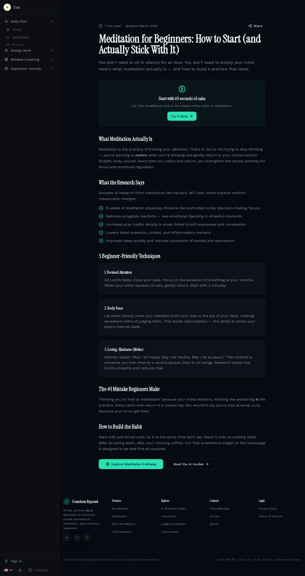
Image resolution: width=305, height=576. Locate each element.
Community (168, 516)
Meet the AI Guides (191, 464)
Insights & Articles (173, 524)
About (214, 524)
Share (255, 26)
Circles (214, 516)
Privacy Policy (268, 508)
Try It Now (182, 116)
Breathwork (120, 508)
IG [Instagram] (67, 537)
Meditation (119, 516)
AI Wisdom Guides (173, 508)
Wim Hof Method (123, 524)
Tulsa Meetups (220, 508)
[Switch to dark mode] (20, 570)
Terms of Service (270, 516)
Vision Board (169, 531)
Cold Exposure (122, 531)
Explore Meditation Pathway (131, 464)
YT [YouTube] (77, 537)
